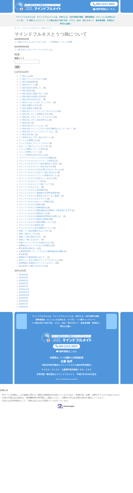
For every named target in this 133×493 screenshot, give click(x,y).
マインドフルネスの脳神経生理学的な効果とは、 (41, 217)
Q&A (79, 21)
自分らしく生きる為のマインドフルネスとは (39, 261)
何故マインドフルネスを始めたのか (35, 243)
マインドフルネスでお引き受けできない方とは (40, 170)
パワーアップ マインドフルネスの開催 (36, 158)
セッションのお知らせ (105, 17)
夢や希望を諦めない (28, 249)
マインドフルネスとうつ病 (31, 182)
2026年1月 (23, 287)
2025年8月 (23, 301)
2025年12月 (24, 290)
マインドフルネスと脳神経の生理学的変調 (38, 193)
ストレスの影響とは (28, 141)
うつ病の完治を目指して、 (31, 88)
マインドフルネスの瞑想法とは (33, 214)
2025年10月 (24, 296)
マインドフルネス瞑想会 (30, 225)
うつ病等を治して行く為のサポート (35, 138)
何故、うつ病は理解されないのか (34, 231)
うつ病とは (24, 76)
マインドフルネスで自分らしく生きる (36, 179)
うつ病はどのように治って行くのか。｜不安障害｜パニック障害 (43, 42)
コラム (72, 21)
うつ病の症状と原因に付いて (32, 94)
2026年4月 (23, 278)
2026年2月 (23, 284)
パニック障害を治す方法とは (32, 155)
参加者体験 (100, 21)
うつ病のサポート (27, 85)
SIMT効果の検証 (76, 17)
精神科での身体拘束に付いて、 (33, 258)
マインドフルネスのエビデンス (33, 199)
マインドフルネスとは (25, 17)
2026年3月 (23, 281)
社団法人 (110, 21)
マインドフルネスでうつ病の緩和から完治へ (39, 164)
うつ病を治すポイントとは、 (32, 126)
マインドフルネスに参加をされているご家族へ (40, 196)
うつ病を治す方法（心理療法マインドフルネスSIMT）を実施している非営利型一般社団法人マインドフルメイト (40, 7)
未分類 (22, 255)
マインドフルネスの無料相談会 (33, 208)
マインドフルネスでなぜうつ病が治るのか (38, 173)
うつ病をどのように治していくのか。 (36, 103)
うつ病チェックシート (35, 21)
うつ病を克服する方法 (29, 106)
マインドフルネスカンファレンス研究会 (37, 161)
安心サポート (88, 21)
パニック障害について (29, 152)
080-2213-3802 (105, 4)
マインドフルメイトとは (47, 17)
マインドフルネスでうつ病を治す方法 (36, 167)
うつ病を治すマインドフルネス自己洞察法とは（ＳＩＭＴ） (46, 129)
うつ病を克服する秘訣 (29, 109)
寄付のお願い (65, 24)
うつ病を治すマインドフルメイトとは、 (37, 132)
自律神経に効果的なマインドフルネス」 (37, 263)
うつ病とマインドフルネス (31, 79)
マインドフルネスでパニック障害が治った (38, 176)
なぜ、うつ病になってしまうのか (34, 147)
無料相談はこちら (105, 9)
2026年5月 (23, 275)
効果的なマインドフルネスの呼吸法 (35, 246)
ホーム (17, 29)
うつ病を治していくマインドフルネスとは (38, 112)
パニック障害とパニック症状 (32, 150)
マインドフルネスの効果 (30, 205)
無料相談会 (90, 17)
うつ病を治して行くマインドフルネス (36, 117)
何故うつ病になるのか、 (30, 240)
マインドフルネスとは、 (30, 187)
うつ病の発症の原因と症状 (31, 97)
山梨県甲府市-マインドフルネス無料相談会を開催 (41, 252)
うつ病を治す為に (27, 135)
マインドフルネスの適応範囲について (36, 223)
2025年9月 (23, 298)
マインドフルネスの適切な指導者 (34, 220)
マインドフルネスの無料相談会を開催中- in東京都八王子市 (45, 211)
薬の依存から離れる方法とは (32, 266)
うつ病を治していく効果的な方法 (34, 114)
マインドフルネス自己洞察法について (36, 228)
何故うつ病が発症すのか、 (31, 237)
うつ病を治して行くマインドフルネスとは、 (34, 50)
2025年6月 (23, 307)
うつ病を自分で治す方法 (57, 21)
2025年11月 (24, 293)
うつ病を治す (25, 123)
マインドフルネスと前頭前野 (32, 190)
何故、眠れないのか (28, 234)
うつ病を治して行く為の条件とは (34, 120)
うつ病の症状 (25, 91)
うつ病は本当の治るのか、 (31, 100)
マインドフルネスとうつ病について (37, 29)
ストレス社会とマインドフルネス (34, 144)
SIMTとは (63, 17)
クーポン (20, 21)
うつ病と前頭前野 (27, 82)
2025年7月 (23, 304)
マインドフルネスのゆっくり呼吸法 (35, 202)
